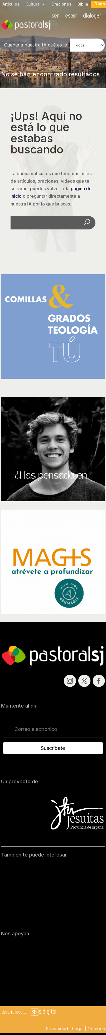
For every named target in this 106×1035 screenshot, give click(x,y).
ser (55, 16)
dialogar (92, 16)
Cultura (33, 4)
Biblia (82, 4)
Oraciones (61, 4)
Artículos (10, 4)
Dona (99, 4)
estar (71, 16)
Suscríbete (53, 748)
